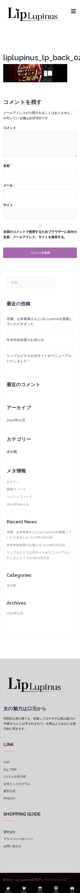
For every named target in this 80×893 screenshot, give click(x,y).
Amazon (9, 798)
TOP (6, 762)
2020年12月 (16, 420)
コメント (9, 128)
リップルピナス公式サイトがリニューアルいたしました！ (39, 358)
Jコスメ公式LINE (14, 776)
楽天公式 (9, 791)
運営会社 (9, 832)
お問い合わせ (12, 846)
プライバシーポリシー (18, 839)
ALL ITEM (9, 769)
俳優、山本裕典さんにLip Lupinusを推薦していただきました (40, 321)
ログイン (13, 482)
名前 (7, 166)
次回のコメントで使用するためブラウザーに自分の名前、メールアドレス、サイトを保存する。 (40, 234)
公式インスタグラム (16, 783)
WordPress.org (18, 504)
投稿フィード (16, 489)
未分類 (12, 452)
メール (9, 185)
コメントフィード (19, 497)
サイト (8, 205)
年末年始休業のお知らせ (25, 340)
